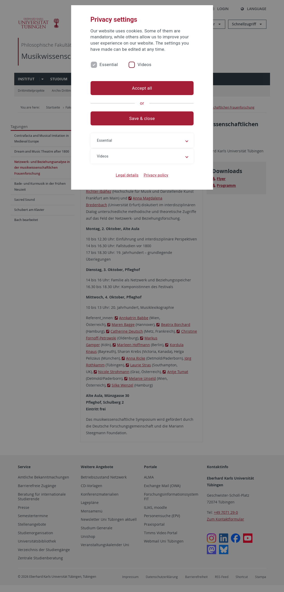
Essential (108, 64)
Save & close (142, 118)
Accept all (142, 88)
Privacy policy (156, 175)
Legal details (127, 175)
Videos (144, 64)
